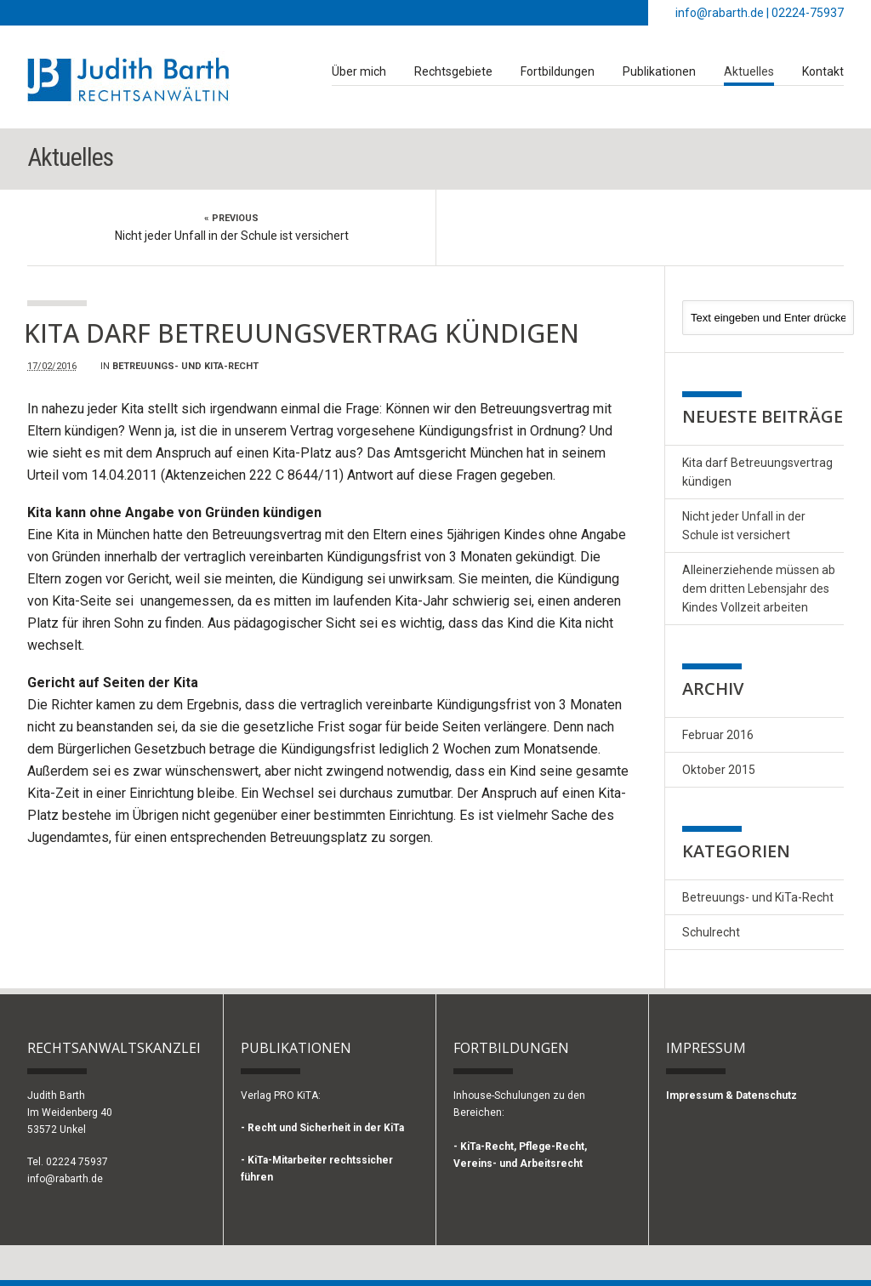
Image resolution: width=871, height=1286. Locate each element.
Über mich (359, 71)
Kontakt (823, 71)
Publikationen (659, 71)
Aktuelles (749, 71)
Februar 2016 (718, 735)
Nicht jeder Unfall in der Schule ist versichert (232, 235)
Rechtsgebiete (453, 71)
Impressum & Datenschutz (731, 1095)
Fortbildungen (558, 71)
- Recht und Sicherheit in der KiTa (322, 1128)
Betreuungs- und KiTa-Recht (185, 366)
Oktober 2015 (718, 770)
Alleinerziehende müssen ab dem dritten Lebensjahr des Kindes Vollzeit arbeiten (758, 588)
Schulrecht (711, 932)
